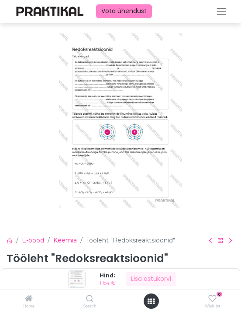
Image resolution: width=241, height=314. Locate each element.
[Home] (29, 299)
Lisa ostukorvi (151, 278)
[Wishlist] (212, 299)
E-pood (33, 240)
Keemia (65, 240)
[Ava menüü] (151, 301)
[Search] (90, 299)
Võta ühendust (124, 11)
